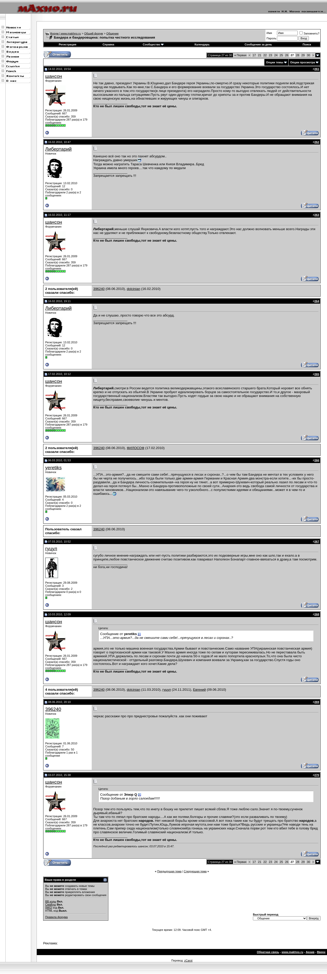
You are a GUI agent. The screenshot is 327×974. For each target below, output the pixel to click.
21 (259, 55)
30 (308, 55)
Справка (108, 44)
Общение (112, 33)
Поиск (307, 44)
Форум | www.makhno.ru (65, 33)
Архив (310, 952)
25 (281, 55)
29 (303, 55)
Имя (269, 32)
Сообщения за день (258, 44)
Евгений (199, 689)
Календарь (201, 44)
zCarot (188, 960)
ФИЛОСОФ (135, 448)
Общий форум (93, 33)
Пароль (271, 38)
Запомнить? (309, 33)
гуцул (51, 548)
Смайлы (50, 904)
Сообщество (153, 44)
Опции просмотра (302, 62)
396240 (98, 289)
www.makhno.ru (292, 952)
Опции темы (274, 62)
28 (297, 55)
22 (264, 55)
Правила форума (56, 917)
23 (270, 55)
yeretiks (53, 467)
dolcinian (133, 289)
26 (286, 55)
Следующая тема (195, 871)
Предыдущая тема (169, 871)
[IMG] (48, 907)
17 (254, 55)
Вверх (321, 952)
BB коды (50, 901)
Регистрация (67, 44)
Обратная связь (268, 952)
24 (275, 55)
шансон (53, 76)
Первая (240, 55)
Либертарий (58, 149)
